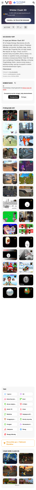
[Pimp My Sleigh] (26, 267)
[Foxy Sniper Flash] (26, 292)
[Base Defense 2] (10, 216)
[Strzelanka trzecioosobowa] (26, 424)
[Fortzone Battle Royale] (26, 166)
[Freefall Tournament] (10, 115)
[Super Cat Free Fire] (26, 178)
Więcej (18, 485)
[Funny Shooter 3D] (26, 140)
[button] (7, 69)
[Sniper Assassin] (10, 254)
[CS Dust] (10, 166)
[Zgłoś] (19, 27)
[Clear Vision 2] (26, 242)
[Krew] (26, 409)
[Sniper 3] (26, 254)
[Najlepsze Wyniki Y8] (26, 414)
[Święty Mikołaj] (10, 434)
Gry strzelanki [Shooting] (13, 72)
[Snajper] (10, 424)
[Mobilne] (10, 414)
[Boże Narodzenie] (10, 399)
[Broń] (26, 399)
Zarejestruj (14, 97)
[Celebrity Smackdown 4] (10, 280)
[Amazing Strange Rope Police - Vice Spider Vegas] (26, 128)
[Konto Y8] (10, 409)
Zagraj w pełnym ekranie (18, 20)
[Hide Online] (26, 115)
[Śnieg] (26, 429)
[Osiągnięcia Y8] (10, 419)
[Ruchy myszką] (26, 419)
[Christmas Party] (10, 267)
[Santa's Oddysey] (10, 229)
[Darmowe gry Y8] (8, 2)
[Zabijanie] (10, 429)
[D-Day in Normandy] (26, 191)
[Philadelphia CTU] (26, 216)
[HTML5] (26, 404)
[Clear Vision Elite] (10, 292)
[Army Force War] (26, 153)
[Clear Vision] (10, 242)
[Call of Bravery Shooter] (10, 153)
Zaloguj (23, 97)
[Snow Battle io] (10, 128)
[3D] (26, 394)
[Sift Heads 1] (10, 204)
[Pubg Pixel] (10, 140)
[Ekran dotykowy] (10, 404)
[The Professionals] (10, 191)
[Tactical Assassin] (26, 204)
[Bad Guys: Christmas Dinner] (26, 229)
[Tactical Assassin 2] (26, 280)
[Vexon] (10, 178)
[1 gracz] (10, 394)
